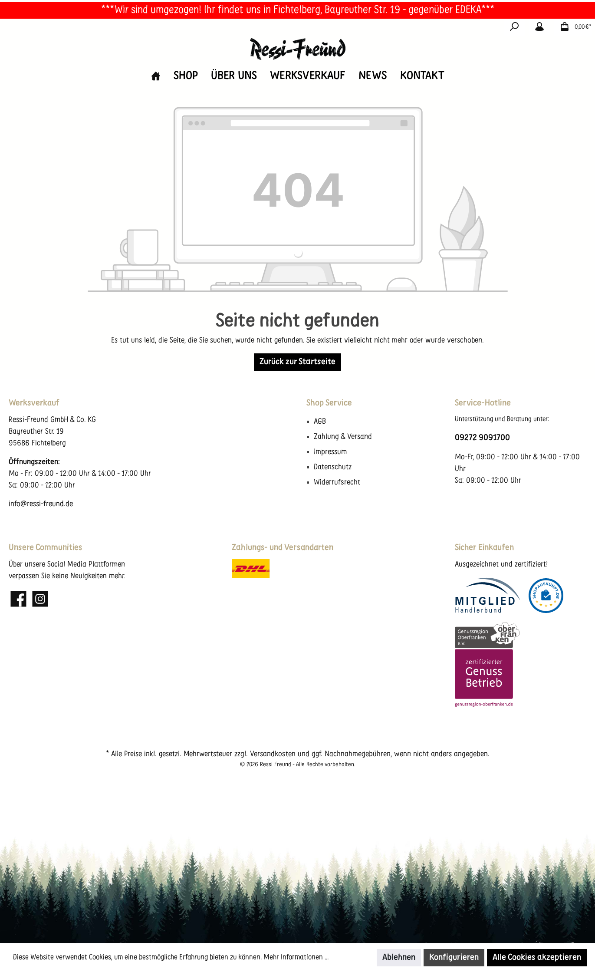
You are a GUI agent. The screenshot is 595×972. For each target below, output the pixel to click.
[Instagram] (40, 599)
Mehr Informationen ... (296, 957)
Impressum (330, 452)
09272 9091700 (482, 438)
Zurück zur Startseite (297, 362)
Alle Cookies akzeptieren (537, 957)
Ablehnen (398, 957)
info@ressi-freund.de (41, 504)
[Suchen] (514, 27)
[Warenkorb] (573, 27)
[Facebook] (18, 599)
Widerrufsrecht (337, 482)
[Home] (156, 76)
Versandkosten (273, 754)
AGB (320, 422)
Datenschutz (333, 467)
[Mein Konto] (539, 27)
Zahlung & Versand (343, 437)
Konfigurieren (454, 957)
